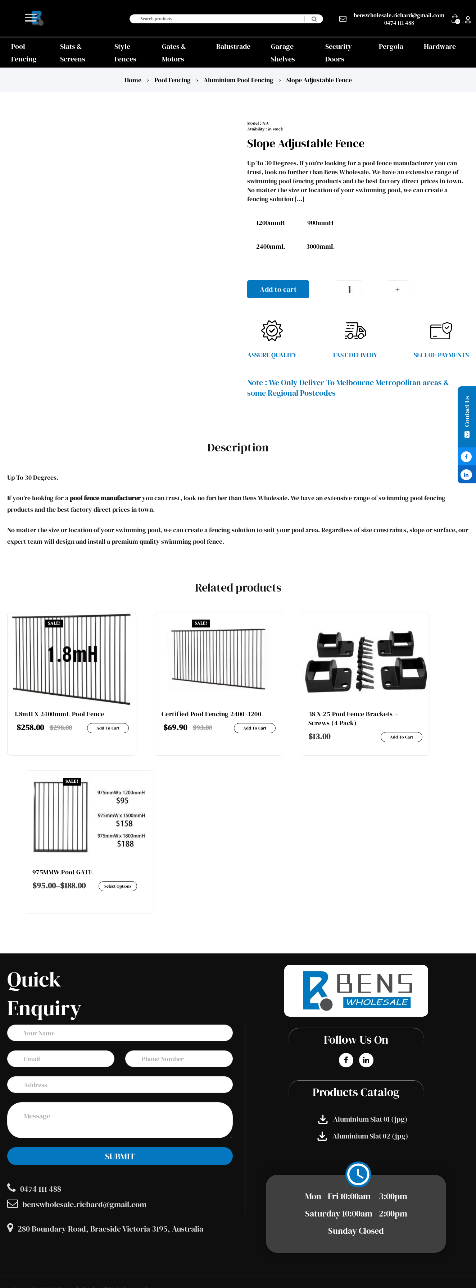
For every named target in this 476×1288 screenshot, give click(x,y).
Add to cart (278, 289)
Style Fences (125, 52)
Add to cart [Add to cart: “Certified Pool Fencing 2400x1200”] (254, 728)
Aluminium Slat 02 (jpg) (362, 1136)
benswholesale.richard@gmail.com (399, 15)
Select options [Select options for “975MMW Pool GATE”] (117, 886)
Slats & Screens (72, 52)
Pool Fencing (24, 52)
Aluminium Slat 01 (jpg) (362, 1119)
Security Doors (338, 52)
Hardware (440, 46)
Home (132, 79)
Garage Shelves (283, 52)
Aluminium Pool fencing (238, 79)
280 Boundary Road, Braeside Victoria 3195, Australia (105, 1228)
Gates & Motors (174, 52)
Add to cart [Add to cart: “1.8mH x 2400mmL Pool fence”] (107, 728)
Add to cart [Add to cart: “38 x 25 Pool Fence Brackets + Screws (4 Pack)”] (401, 737)
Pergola (391, 46)
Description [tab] (238, 447)
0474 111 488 (399, 22)
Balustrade (233, 46)
